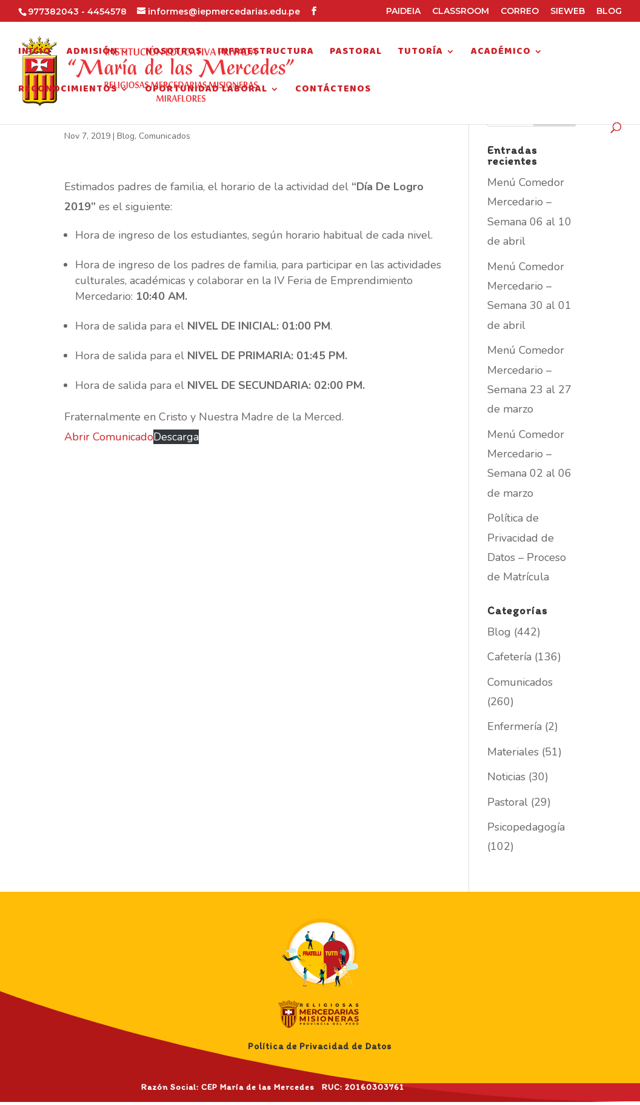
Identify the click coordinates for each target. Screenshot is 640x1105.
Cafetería (509, 656)
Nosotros (173, 53)
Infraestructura (266, 53)
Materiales (513, 752)
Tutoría (420, 53)
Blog (126, 136)
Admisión (92, 53)
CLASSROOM (460, 11)
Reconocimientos (67, 91)
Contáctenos (333, 91)
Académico (501, 53)
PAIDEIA (403, 11)
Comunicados (164, 136)
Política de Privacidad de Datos (320, 1046)
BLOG (609, 11)
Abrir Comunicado (108, 437)
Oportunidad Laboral (206, 91)
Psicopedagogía (526, 827)
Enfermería (514, 726)
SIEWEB (567, 11)
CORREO (520, 11)
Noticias (506, 776)
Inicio (34, 53)
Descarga (176, 437)
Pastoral (356, 53)
